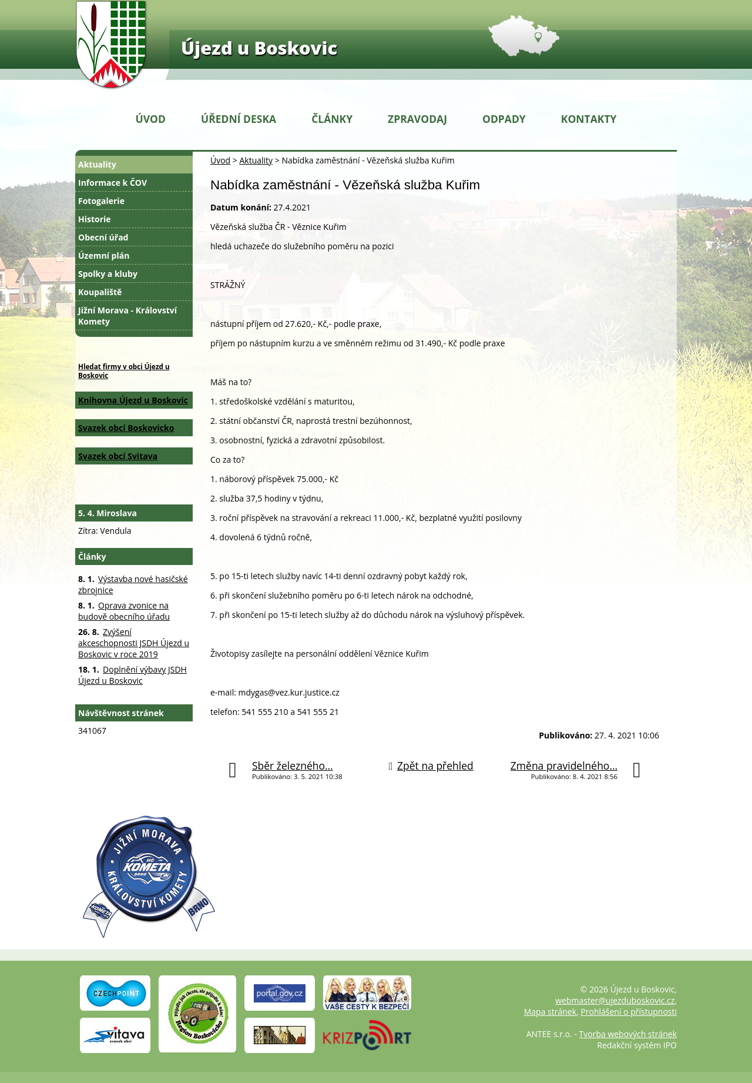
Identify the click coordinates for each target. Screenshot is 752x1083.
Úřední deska (238, 119)
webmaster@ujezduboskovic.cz (614, 1000)
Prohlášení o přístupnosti (628, 1011)
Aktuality (256, 160)
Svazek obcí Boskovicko (126, 427)
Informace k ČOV (112, 182)
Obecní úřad (103, 237)
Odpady (504, 119)
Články (331, 119)
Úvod (151, 119)
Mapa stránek (550, 1011)
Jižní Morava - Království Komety (127, 316)
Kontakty (589, 119)
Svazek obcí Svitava (117, 456)
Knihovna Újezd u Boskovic (133, 400)
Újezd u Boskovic (259, 47)
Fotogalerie (101, 200)
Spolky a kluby (107, 273)
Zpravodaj (417, 119)
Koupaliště (100, 292)
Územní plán (103, 255)
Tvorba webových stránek (628, 1033)
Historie (94, 219)
